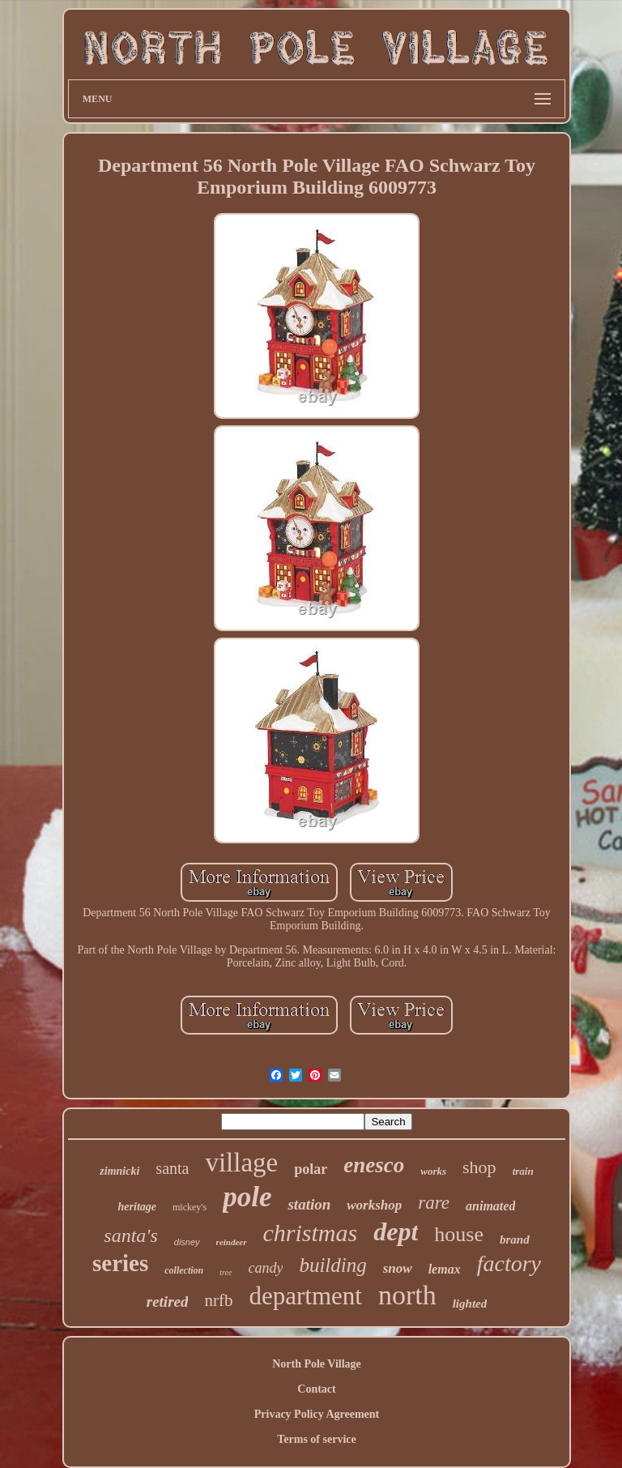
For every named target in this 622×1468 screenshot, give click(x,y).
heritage (137, 1207)
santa (172, 1168)
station (309, 1204)
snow (397, 1268)
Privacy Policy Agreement (316, 1414)
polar (310, 1169)
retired (168, 1301)
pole (247, 1197)
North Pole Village (316, 1364)
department (305, 1296)
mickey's (190, 1207)
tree (225, 1272)
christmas (310, 1232)
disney (187, 1242)
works (433, 1171)
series (120, 1263)
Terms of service (316, 1439)
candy (265, 1268)
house (459, 1234)
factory (509, 1263)
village (241, 1162)
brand (515, 1239)
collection (183, 1270)
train (523, 1171)
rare (433, 1203)
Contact (316, 1389)
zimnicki (119, 1171)
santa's (130, 1235)
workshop (374, 1205)
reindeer (231, 1242)
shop (479, 1167)
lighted (470, 1303)
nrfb (218, 1300)
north (407, 1295)
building (332, 1265)
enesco (373, 1165)
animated (490, 1206)
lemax (444, 1269)
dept (395, 1231)
